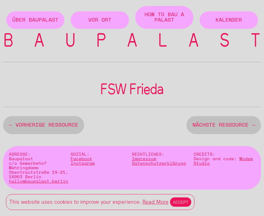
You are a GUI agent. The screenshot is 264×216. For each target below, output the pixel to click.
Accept (180, 202)
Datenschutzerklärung (159, 164)
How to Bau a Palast (164, 17)
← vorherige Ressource (43, 126)
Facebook (81, 160)
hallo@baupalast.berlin (38, 182)
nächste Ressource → (223, 126)
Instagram (83, 164)
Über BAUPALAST (35, 20)
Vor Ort (99, 20)
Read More (155, 201)
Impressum (144, 160)
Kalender (229, 20)
